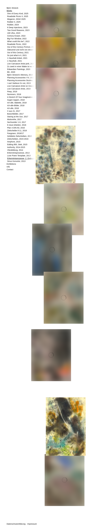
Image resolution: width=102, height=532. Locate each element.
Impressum (32, 524)
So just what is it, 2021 (17, 55)
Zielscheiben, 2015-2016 (17, 139)
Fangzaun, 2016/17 (15, 133)
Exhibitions (11, 164)
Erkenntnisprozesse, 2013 (18, 153)
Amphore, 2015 (13, 142)
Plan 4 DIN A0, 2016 (16, 128)
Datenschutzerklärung (16, 524)
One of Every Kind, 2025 (17, 13)
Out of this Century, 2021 (18, 52)
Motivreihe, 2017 (14, 119)
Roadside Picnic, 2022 (16, 44)
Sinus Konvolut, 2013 (16, 161)
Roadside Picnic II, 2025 (17, 16)
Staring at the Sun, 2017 (17, 117)
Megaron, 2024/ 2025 (16, 19)
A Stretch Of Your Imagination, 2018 (22, 97)
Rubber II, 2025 (14, 22)
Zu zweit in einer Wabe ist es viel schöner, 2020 (27, 66)
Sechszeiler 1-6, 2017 (16, 122)
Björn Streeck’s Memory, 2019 (20, 75)
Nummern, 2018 (14, 94)
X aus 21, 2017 (13, 111)
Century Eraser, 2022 (16, 36)
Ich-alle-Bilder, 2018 (15, 105)
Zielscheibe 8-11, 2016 (17, 130)
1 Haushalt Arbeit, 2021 (17, 58)
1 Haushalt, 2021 (14, 61)
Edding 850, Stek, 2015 (17, 144)
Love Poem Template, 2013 (19, 156)
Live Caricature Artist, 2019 (19, 89)
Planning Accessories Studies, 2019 (22, 80)
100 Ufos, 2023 (13, 33)
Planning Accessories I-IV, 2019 (20, 78)
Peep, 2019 (12, 91)
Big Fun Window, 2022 (17, 39)
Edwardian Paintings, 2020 (18, 69)
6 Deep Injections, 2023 (17, 27)
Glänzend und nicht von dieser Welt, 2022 (25, 50)
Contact (10, 169)
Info (8, 167)
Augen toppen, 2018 (16, 100)
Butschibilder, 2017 (15, 114)
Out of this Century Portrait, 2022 (21, 47)
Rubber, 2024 (13, 25)
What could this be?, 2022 (18, 41)
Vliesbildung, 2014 (15, 150)
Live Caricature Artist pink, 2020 (21, 64)
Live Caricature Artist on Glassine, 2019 (24, 86)
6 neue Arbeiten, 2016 (16, 125)
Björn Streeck (12, 8)
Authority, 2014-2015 (16, 147)
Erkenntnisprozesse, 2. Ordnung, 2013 (23, 158)
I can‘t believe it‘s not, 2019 (19, 83)
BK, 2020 (11, 72)
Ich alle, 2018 (13, 108)
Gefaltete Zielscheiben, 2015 (19, 136)
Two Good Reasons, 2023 (18, 30)
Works (9, 11)
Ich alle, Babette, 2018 (17, 103)
